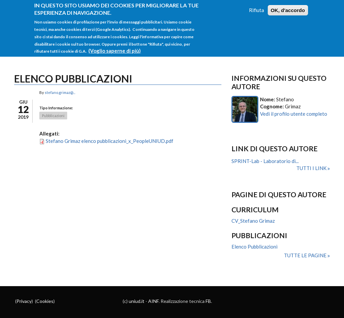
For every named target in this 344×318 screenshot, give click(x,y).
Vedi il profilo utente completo (293, 114)
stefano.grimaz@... (60, 92)
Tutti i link (312, 168)
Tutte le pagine (306, 255)
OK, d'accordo (288, 6)
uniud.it (136, 301)
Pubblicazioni (53, 115)
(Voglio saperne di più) (114, 47)
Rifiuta (256, 6)
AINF (153, 301)
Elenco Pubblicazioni (254, 247)
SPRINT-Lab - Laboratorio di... (265, 161)
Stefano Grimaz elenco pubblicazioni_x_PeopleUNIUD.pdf (109, 141)
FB (208, 301)
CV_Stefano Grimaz (253, 221)
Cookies (44, 301)
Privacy (24, 301)
